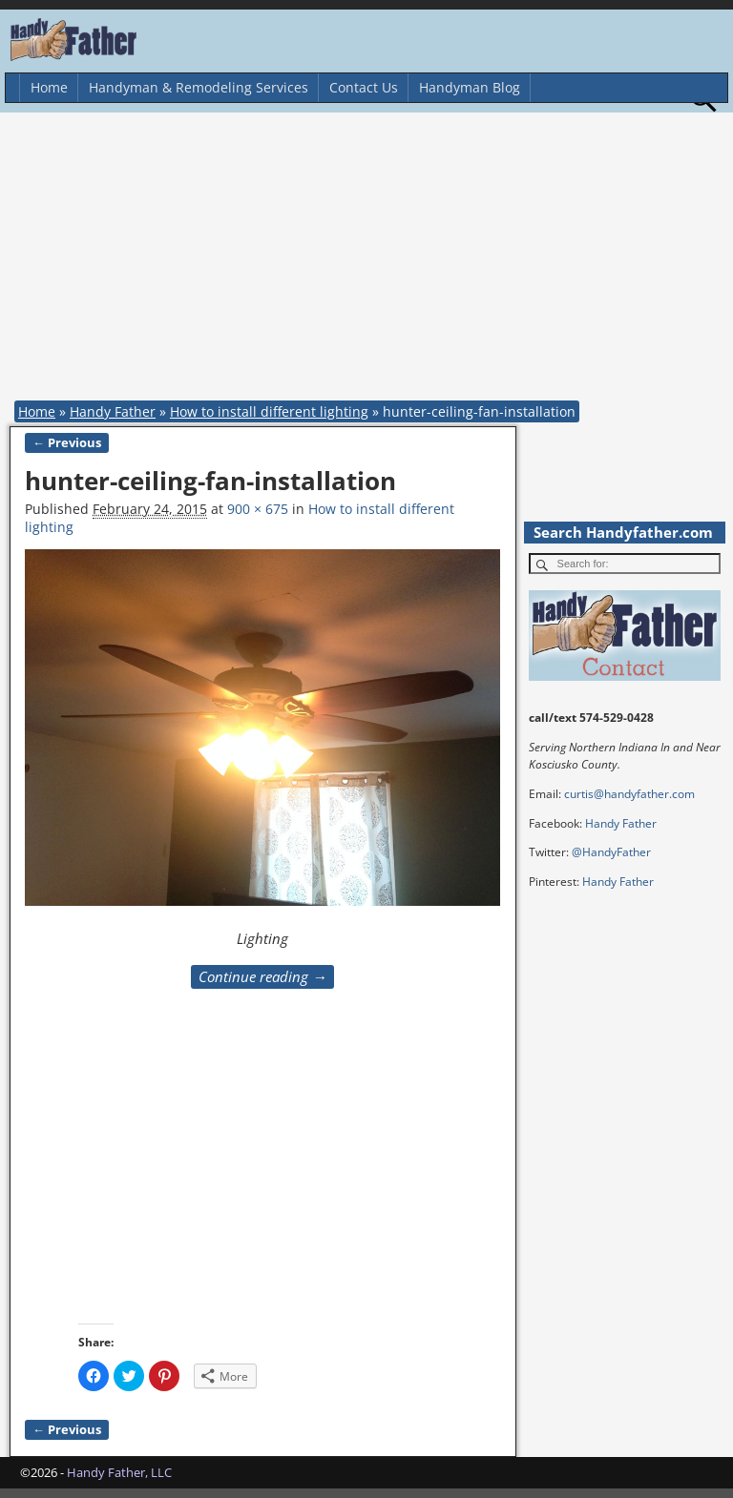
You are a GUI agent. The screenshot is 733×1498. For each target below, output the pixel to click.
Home (49, 87)
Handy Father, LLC (119, 1472)
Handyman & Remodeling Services (198, 87)
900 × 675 (257, 509)
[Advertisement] (371, 260)
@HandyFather (611, 852)
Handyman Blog (469, 87)
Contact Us (363, 87)
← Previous (66, 443)
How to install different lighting (269, 411)
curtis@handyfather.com (629, 794)
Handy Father (113, 411)
